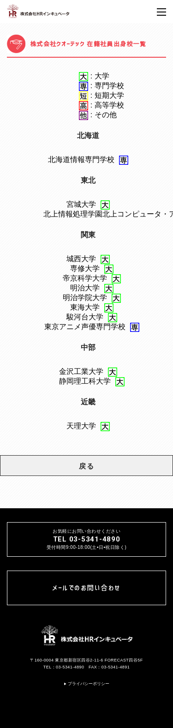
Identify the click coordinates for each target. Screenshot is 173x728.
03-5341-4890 (70, 667)
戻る (86, 466)
